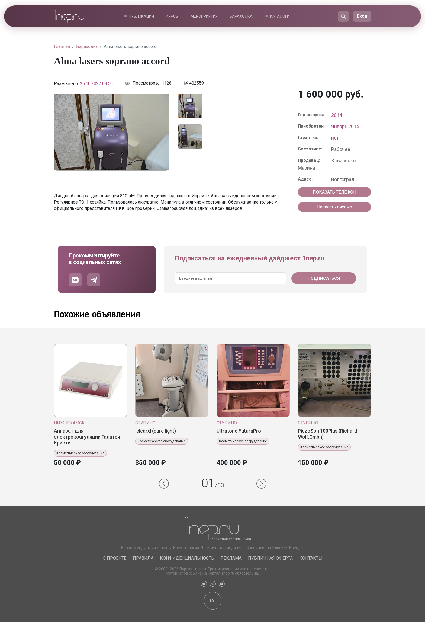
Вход (362, 16)
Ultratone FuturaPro (239, 431)
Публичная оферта (270, 558)
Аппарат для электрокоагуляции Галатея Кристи (87, 437)
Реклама (231, 558)
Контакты (311, 558)
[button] (164, 484)
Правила (143, 558)
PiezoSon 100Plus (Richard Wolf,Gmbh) (327, 434)
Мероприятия (204, 16)
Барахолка (241, 16)
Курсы (172, 16)
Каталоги (279, 16)
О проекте (114, 558)
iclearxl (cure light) (155, 431)
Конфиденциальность (187, 558)
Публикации (141, 16)
